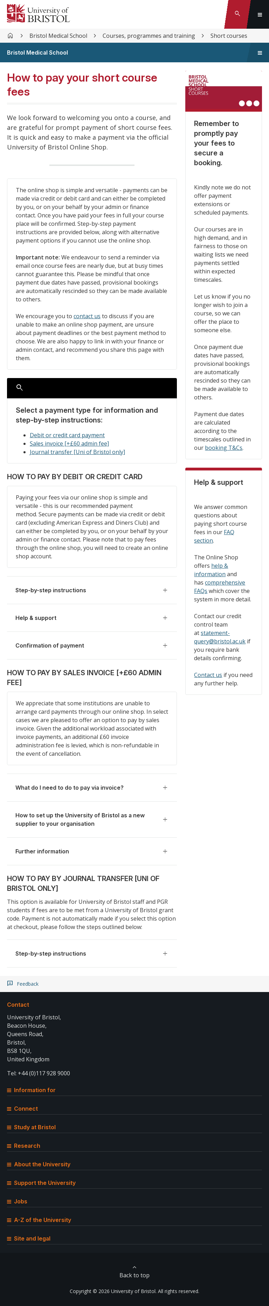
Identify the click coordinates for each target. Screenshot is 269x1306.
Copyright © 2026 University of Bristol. (113, 1291)
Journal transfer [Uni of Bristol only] (77, 452)
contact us (87, 316)
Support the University (41, 1182)
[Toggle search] (237, 14)
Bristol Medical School (58, 36)
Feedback (28, 984)
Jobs (17, 1201)
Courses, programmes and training (149, 36)
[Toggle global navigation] (260, 14)
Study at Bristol (31, 1127)
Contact (18, 1004)
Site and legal (28, 1238)
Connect (22, 1108)
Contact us (208, 675)
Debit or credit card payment (67, 435)
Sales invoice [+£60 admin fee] (69, 443)
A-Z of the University (39, 1219)
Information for (31, 1090)
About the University (38, 1164)
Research (23, 1145)
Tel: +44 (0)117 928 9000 (38, 1073)
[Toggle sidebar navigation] (260, 52)
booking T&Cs (223, 448)
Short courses (229, 36)
